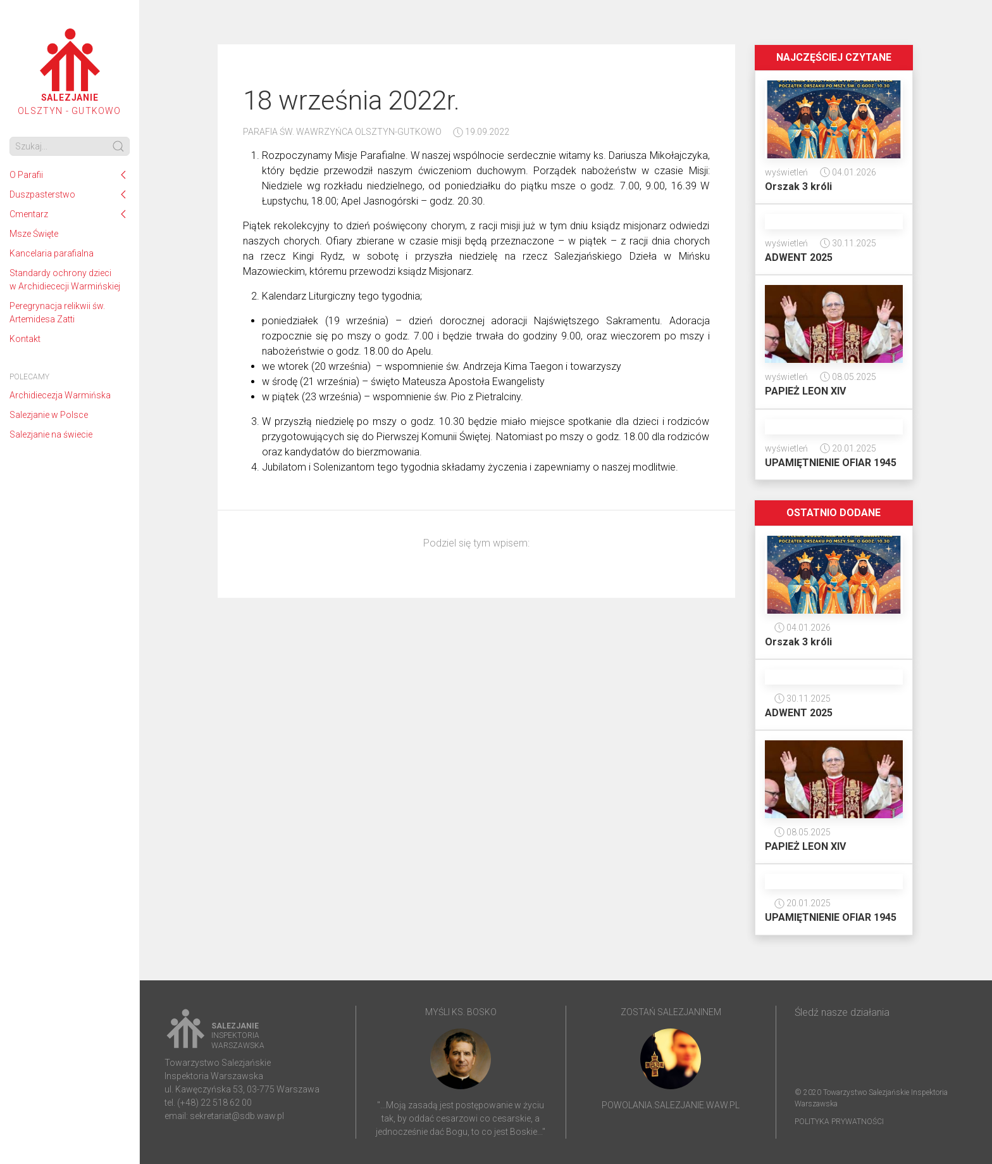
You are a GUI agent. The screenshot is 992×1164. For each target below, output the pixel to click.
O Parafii (26, 175)
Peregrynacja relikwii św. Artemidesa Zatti (57, 312)
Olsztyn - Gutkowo (69, 72)
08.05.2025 (848, 377)
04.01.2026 (848, 172)
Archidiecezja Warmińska (60, 395)
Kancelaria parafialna (51, 253)
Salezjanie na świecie (50, 434)
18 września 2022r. (351, 100)
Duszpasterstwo (42, 194)
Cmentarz (28, 214)
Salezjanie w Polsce (48, 415)
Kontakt (24, 339)
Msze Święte (33, 234)
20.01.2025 (848, 448)
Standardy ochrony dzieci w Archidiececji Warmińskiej (64, 279)
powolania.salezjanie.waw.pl (671, 1105)
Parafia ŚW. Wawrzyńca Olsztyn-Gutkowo (342, 132)
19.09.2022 (481, 132)
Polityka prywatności (839, 1121)
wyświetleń (786, 172)
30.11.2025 (848, 243)
